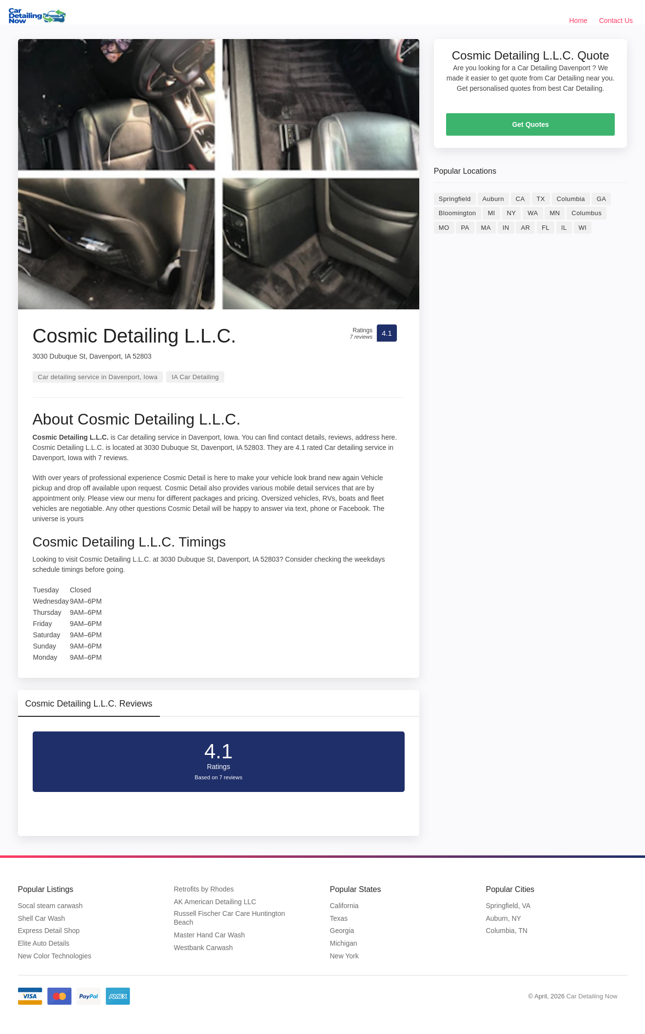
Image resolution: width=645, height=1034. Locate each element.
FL (545, 227)
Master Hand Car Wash (209, 935)
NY (511, 213)
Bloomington (457, 213)
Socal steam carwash (50, 906)
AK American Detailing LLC (215, 902)
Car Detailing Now (592, 996)
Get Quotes (530, 124)
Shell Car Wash (41, 918)
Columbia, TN (507, 930)
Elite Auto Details (44, 943)
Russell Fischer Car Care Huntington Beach (229, 918)
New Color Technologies (55, 956)
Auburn (493, 199)
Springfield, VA (508, 906)
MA (486, 227)
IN (506, 227)
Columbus (586, 213)
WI (583, 227)
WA (533, 213)
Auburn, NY (503, 918)
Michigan (343, 943)
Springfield (455, 199)
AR (525, 227)
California (344, 906)
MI (491, 213)
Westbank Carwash (203, 948)
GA (601, 199)
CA (520, 199)
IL (564, 227)
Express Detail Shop (49, 930)
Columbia (571, 199)
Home (578, 20)
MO (444, 227)
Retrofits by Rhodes (204, 889)
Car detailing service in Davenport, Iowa (98, 377)
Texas (339, 918)
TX (541, 199)
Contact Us (616, 20)
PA (465, 227)
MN (554, 213)
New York (344, 956)
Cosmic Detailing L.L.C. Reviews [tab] (89, 704)
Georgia (342, 930)
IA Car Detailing (195, 377)
